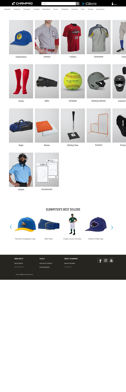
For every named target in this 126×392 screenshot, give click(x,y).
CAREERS (67, 372)
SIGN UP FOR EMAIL (69, 357)
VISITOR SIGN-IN (18, 360)
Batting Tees (72, 176)
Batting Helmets (99, 131)
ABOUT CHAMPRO (71, 352)
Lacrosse (74, 9)
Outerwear (98, 87)
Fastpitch (17, 9)
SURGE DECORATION (45, 372)
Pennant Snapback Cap (25, 332)
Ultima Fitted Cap (95, 332)
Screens (98, 175)
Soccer (55, 9)
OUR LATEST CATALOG (45, 357)
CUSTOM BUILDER (44, 360)
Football (36, 9)
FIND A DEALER (18, 357)
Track (83, 9)
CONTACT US (18, 364)
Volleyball (64, 9)
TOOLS (42, 352)
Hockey (90, 9)
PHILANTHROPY (68, 368)
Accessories (46, 220)
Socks (21, 131)
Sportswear (100, 9)
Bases (47, 176)
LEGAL (16, 368)
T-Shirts (72, 87)
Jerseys (46, 87)
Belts (47, 131)
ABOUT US (67, 364)
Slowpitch (26, 9)
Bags (21, 176)
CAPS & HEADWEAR (44, 376)
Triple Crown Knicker (72, 332)
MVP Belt (49, 332)
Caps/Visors (21, 87)
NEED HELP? (18, 352)
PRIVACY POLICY (19, 372)
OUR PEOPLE (67, 360)
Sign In (115, 4)
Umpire (21, 220)
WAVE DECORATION (44, 368)
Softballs (73, 131)
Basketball (46, 9)
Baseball (7, 9)
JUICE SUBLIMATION (45, 364)
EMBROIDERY (43, 380)
